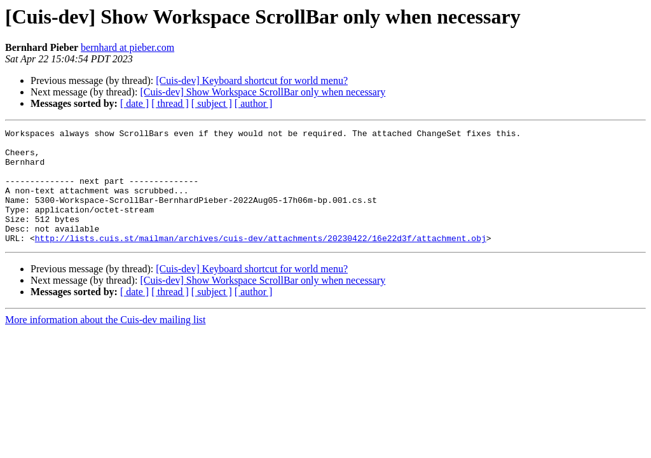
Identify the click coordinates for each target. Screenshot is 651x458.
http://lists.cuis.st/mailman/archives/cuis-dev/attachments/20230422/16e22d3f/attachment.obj (260, 261)
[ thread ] (170, 103)
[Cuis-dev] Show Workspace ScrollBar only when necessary (262, 92)
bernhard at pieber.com (127, 47)
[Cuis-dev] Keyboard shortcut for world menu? (252, 80)
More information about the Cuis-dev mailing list (105, 342)
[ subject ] (211, 103)
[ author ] (254, 103)
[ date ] (134, 103)
